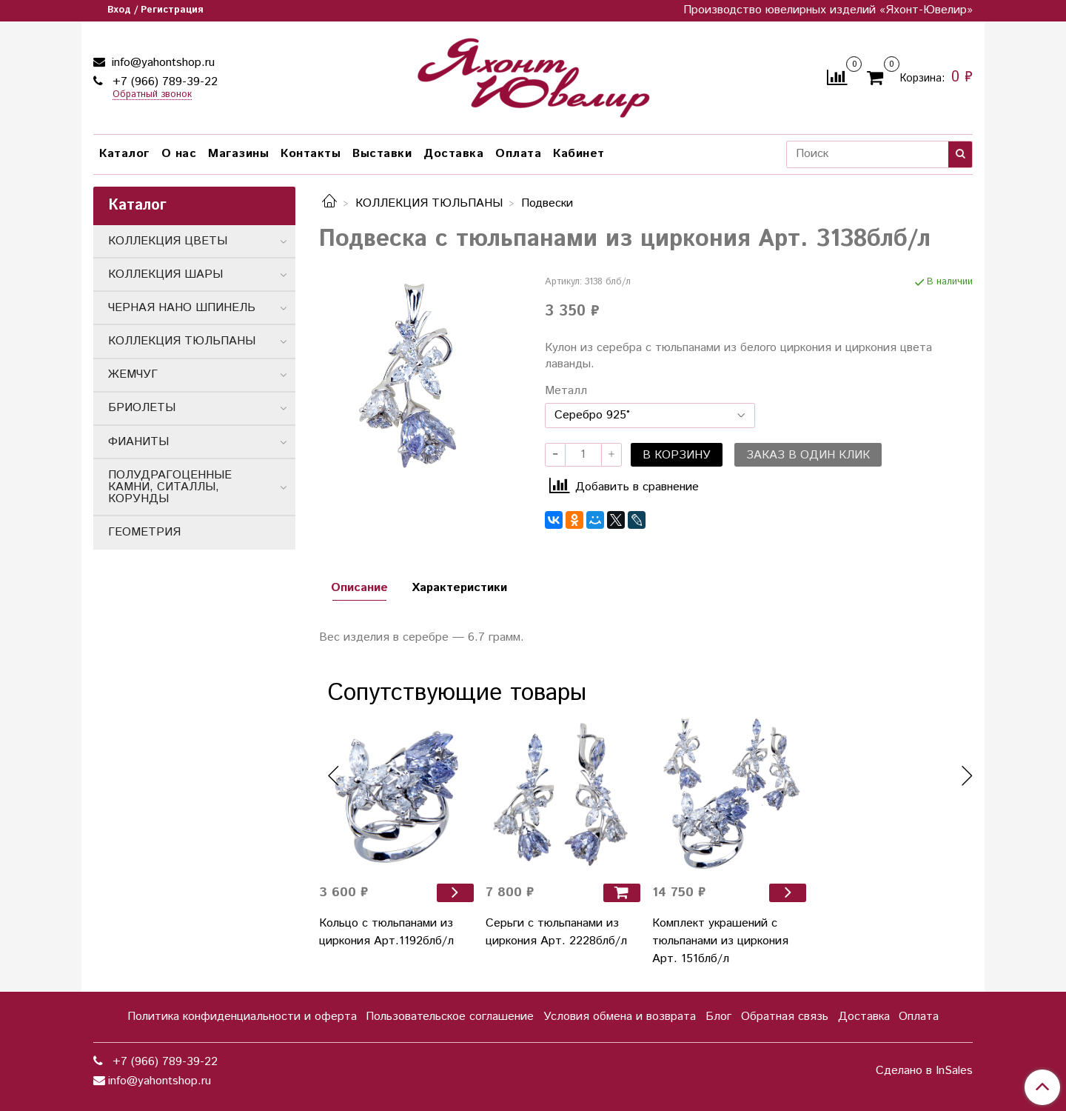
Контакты (311, 153)
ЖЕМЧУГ (133, 374)
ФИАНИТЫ (138, 441)
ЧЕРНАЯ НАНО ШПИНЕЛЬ (181, 307)
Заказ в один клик (808, 455)
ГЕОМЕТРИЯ (144, 532)
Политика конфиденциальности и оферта (242, 1016)
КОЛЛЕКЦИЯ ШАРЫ (165, 274)
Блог (718, 1016)
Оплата (518, 153)
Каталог (124, 153)
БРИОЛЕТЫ (141, 407)
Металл (566, 391)
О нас (179, 153)
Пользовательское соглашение (450, 1016)
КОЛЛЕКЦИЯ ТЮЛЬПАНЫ (429, 203)
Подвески (547, 203)
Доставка (453, 153)
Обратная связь (784, 1016)
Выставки (382, 153)
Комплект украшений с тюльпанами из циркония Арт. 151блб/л (720, 941)
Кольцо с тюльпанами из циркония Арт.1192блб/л (386, 932)
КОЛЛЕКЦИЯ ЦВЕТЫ (167, 241)
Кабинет (579, 153)
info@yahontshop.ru (161, 62)
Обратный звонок (152, 95)
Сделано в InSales (924, 1071)
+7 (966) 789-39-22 (163, 81)
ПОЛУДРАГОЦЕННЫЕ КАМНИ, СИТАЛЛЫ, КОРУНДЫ (170, 487)
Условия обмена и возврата (619, 1016)
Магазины (238, 153)
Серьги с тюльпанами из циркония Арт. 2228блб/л (556, 932)
